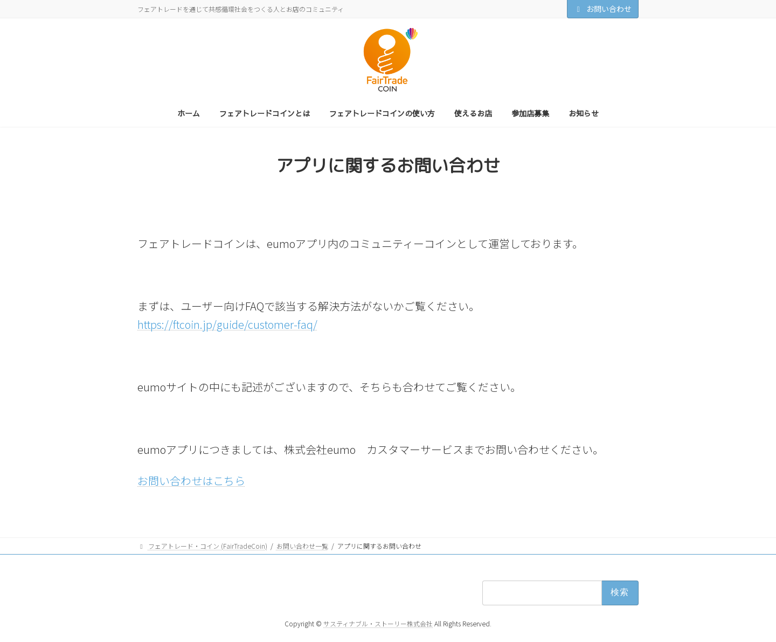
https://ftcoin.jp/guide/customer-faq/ (227, 324)
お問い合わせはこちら (191, 480)
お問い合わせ (603, 8)
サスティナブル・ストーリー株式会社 (378, 623)
